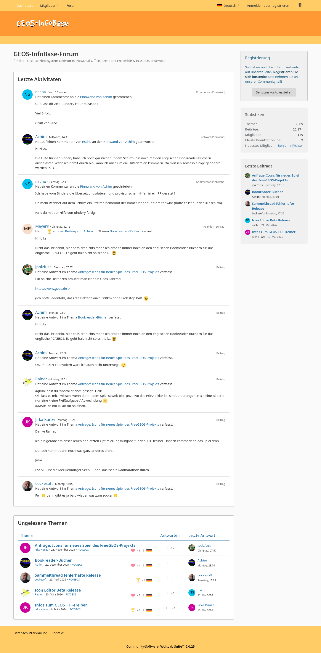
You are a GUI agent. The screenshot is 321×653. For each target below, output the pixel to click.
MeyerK (42, 226)
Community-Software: (160, 646)
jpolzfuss (43, 266)
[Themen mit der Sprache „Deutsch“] (149, 550)
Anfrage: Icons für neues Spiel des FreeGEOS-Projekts (118, 272)
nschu (40, 91)
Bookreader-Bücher (125, 231)
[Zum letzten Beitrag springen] (191, 547)
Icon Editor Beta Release (58, 590)
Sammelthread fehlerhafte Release (68, 575)
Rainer (41, 378)
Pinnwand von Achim (96, 97)
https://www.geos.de (51, 288)
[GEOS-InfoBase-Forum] (160, 23)
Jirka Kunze (45, 419)
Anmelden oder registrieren (268, 5)
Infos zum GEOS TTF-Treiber (61, 605)
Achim (41, 136)
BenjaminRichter (290, 145)
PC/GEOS (83, 550)
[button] (228, 5)
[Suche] (300, 5)
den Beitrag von (75, 231)
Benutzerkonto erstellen (274, 92)
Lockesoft (44, 483)
